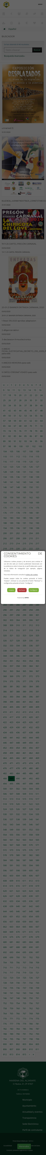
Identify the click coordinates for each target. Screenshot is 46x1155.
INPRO (27, 598)
